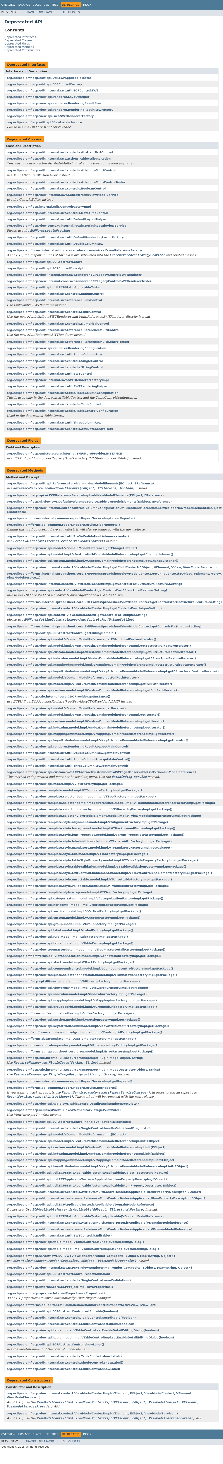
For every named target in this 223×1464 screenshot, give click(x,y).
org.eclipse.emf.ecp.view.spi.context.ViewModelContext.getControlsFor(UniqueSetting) (77, 615)
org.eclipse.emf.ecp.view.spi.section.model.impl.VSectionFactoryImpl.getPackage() (73, 1019)
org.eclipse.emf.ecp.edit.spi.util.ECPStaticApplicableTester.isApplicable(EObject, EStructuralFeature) (87, 1172)
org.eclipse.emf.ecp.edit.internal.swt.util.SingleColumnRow (54, 354)
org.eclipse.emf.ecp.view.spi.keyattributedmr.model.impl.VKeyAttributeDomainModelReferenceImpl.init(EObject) (97, 1166)
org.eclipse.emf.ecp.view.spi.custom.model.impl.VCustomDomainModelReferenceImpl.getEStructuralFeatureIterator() (101, 652)
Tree (54, 4)
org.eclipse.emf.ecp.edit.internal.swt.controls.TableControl (54, 404)
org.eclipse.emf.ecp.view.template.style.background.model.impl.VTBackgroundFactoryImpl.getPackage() (91, 828)
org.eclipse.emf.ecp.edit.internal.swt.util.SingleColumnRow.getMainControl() (68, 759)
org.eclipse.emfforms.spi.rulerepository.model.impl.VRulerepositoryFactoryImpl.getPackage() (82, 1045)
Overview (8, 4)
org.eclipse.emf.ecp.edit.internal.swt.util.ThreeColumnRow (54, 422)
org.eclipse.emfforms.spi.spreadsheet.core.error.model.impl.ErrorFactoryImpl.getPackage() (80, 1051)
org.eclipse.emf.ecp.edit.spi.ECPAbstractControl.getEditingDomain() (61, 633)
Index (87, 4)
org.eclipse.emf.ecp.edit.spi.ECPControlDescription (48, 268)
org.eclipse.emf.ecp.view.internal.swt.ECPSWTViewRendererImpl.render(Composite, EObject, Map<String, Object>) (99, 1267)
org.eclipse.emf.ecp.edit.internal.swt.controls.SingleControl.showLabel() (65, 1362)
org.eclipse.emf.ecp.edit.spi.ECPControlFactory (44, 84)
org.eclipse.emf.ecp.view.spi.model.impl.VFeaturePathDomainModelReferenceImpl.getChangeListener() (90, 554)
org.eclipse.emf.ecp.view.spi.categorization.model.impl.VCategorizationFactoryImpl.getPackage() (85, 898)
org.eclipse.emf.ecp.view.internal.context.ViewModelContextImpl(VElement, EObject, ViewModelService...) (92, 1413)
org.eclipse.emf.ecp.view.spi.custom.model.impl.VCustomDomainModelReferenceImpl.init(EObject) (86, 1147)
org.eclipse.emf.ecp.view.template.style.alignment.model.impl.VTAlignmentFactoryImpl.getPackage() (88, 822)
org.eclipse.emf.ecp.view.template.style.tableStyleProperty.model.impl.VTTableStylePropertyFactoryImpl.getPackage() (102, 860)
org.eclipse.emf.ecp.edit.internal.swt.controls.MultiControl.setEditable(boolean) (71, 1324)
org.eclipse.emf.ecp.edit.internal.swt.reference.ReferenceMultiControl (63, 330)
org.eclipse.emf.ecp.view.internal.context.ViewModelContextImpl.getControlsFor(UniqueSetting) (84, 608)
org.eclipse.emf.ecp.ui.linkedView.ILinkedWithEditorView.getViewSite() (64, 1110)
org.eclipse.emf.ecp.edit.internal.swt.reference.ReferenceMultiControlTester (68, 341)
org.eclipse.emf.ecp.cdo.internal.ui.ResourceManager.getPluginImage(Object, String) (75, 1057)
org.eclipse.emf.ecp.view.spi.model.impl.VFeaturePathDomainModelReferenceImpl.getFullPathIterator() (90, 683)
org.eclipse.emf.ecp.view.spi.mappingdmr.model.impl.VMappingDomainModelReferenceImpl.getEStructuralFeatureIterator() (106, 664)
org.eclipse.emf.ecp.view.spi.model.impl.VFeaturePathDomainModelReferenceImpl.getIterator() (83, 714)
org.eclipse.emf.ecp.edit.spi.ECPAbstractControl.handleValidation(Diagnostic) (69, 1121)
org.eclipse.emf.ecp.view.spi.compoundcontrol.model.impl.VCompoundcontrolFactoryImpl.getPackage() (90, 968)
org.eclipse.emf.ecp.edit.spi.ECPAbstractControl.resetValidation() (59, 1274)
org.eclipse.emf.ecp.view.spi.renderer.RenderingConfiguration (56, 348)
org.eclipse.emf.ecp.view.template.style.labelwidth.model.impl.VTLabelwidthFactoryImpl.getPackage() (89, 841)
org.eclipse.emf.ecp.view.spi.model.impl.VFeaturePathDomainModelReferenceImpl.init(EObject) (83, 1141)
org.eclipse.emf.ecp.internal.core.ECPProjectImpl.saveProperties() (60, 1286)
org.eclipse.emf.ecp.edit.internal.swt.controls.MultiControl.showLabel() (64, 1369)
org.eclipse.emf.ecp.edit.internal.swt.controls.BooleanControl (56, 188)
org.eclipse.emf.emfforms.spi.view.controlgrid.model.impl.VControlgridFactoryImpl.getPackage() (84, 1032)
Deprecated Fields (17, 43)
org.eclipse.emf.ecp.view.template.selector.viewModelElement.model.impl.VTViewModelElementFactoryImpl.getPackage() (104, 815)
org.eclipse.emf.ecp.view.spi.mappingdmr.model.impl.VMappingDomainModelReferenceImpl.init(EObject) (91, 1160)
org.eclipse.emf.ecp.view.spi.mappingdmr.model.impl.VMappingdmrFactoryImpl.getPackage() (82, 1000)
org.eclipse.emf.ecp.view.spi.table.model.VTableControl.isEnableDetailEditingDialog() (75, 1242)
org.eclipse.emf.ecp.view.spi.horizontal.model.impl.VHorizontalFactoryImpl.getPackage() (78, 904)
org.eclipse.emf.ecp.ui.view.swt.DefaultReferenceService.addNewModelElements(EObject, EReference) (89, 501)
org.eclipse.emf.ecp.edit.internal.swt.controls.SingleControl (55, 361)
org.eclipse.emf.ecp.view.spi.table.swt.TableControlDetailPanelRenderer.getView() (73, 1103)
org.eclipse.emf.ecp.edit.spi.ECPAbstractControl (45, 262)
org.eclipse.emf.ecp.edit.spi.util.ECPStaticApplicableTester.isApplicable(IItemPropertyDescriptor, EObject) (92, 1185)
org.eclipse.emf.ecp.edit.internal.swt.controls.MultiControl (54, 311)
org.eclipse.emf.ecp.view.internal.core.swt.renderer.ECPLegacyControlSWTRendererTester (79, 281)
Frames (31, 12)
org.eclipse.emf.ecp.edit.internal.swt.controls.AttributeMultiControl (61, 170)
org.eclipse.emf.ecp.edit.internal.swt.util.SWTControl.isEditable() (59, 1235)
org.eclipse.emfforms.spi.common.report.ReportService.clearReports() (63, 524)
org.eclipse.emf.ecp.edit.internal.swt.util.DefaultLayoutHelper (57, 219)
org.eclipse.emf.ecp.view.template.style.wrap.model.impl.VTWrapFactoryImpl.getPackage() (80, 892)
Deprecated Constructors (22, 50)
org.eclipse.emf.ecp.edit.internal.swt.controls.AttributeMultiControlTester (66, 182)
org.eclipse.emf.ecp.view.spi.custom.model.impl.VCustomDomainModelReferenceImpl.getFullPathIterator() (93, 690)
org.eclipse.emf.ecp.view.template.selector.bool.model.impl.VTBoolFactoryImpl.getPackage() (81, 796)
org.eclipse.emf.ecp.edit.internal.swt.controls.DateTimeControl (57, 213)
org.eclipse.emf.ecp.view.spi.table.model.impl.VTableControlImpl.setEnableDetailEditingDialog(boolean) (90, 1337)
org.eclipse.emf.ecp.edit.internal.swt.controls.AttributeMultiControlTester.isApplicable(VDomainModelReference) (97, 1222)
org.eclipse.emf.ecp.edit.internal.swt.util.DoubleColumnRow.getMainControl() (69, 752)
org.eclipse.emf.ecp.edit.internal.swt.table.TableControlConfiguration (62, 410)
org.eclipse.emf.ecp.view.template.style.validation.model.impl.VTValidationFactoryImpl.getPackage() (88, 885)
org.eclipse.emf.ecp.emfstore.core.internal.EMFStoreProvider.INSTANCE (64, 453)
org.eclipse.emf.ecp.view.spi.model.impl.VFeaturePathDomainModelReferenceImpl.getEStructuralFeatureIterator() (99, 645)
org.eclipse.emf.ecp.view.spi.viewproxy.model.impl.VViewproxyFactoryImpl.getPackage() (78, 987)
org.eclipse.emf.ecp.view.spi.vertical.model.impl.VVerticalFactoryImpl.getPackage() (74, 911)
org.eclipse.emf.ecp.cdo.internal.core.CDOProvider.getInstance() (58, 696)
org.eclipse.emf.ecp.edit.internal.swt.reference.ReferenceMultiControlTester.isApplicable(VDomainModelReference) (99, 1229)
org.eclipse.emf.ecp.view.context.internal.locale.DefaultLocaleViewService (66, 225)
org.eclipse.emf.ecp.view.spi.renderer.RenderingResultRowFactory (60, 109)
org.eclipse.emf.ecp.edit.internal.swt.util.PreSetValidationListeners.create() (68, 536)
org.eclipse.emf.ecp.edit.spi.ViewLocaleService (44, 122)
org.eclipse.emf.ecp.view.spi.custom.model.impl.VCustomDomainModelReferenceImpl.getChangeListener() (92, 560)
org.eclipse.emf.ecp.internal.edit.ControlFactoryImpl (49, 206)
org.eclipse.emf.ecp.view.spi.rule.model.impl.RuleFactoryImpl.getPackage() (67, 936)
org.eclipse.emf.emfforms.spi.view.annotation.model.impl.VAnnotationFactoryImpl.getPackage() (84, 956)
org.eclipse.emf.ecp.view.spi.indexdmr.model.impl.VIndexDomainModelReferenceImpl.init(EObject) (86, 1153)
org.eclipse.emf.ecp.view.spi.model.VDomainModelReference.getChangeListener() (73, 548)
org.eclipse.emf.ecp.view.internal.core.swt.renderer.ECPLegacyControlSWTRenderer (74, 274)
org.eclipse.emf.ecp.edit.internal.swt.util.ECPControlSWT (52, 90)
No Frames (47, 12)
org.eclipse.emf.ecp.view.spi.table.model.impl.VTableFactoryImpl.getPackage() (70, 943)
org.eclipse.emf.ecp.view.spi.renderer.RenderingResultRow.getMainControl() (68, 746)
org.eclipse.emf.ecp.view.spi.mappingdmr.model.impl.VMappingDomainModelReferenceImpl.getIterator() (91, 733)
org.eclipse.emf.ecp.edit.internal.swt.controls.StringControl (55, 367)
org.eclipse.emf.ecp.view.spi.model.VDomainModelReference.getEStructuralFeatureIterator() (81, 639)
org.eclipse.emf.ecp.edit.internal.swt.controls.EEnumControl (55, 293)
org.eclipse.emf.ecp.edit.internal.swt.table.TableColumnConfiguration (62, 392)
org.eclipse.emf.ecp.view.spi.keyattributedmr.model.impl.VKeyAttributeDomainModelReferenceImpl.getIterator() (97, 740)
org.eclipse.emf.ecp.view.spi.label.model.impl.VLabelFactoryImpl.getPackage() (70, 930)
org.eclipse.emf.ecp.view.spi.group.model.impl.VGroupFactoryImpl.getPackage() (71, 924)
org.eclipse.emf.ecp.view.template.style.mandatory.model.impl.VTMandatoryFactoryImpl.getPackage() (89, 847)
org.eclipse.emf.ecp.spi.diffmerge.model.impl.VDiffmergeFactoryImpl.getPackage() (73, 981)
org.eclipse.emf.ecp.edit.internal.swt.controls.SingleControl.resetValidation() (69, 1280)
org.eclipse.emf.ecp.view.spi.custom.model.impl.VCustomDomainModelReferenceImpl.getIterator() (86, 721)
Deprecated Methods (19, 46)
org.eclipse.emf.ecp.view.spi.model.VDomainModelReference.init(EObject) (66, 1134)
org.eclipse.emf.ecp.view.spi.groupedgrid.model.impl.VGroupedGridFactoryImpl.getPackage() (82, 1006)
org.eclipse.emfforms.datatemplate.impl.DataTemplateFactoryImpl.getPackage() (71, 1038)
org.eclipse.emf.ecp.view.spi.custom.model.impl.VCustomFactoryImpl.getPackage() (74, 917)
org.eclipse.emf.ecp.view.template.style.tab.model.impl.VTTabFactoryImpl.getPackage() (77, 854)
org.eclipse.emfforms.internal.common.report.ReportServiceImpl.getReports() (69, 1081)
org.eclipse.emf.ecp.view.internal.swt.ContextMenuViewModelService (62, 194)
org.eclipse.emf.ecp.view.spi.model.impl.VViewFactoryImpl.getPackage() (65, 783)
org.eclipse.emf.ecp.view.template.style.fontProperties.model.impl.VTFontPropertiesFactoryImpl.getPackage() (95, 834)
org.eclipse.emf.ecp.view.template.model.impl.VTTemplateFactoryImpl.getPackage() (74, 790)
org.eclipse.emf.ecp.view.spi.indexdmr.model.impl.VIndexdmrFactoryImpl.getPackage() (77, 994)
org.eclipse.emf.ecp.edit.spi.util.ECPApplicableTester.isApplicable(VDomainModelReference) (80, 1204)
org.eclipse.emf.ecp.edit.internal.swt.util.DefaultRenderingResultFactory (65, 237)
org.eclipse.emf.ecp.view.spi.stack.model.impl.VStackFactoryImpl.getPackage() (70, 962)
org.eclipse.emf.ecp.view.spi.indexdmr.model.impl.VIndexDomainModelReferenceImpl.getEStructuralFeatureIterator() (101, 658)
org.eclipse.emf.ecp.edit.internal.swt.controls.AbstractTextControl (60, 152)
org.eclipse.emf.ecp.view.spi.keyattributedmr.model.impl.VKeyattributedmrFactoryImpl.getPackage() (88, 1026)
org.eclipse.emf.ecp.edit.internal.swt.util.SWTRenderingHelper (57, 386)
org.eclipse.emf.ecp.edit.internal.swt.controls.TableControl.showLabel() (64, 1356)
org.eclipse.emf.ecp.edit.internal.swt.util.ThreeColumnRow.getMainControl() (68, 765)
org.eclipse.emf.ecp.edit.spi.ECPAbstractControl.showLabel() (55, 1344)
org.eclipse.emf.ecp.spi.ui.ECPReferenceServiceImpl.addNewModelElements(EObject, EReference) (85, 495)
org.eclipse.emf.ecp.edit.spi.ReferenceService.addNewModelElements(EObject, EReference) (80, 483)
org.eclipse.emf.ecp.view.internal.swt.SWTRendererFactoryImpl (58, 380)
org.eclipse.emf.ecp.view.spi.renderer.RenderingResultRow (54, 103)
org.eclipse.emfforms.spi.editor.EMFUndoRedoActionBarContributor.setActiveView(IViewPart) (81, 1305)
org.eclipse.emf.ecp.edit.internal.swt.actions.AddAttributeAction (59, 158)
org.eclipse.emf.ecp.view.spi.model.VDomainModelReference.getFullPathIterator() (73, 677)
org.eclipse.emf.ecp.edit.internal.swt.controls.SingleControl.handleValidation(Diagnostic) (78, 1128)
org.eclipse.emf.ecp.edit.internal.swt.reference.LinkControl (54, 300)
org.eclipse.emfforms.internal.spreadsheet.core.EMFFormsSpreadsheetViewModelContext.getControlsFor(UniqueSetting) (104, 626)
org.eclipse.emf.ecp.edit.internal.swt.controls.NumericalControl (58, 323)
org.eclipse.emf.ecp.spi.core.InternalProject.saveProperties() (56, 1293)
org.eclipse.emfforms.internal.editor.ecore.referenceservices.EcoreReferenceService (74, 250)
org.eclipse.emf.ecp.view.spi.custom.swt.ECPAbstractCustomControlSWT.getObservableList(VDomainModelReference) (101, 772)
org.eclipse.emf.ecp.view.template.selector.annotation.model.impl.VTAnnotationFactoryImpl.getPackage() (92, 975)
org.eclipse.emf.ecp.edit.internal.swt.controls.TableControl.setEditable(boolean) (71, 1317)
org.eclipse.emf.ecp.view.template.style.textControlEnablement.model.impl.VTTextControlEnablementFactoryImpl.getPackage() (109, 873)
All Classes (71, 12)
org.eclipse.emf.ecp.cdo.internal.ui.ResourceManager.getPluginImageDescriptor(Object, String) (83, 1069)
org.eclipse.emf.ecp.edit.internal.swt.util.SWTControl (49, 373)
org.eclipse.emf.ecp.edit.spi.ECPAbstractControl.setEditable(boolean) (62, 1311)
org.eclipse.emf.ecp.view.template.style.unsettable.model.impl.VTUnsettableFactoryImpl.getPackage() (89, 879)
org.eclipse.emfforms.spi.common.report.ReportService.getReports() (62, 1087)
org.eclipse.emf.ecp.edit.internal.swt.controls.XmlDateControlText (60, 429)
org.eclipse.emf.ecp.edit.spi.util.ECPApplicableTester (49, 77)
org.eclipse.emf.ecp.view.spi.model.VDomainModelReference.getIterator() (66, 708)
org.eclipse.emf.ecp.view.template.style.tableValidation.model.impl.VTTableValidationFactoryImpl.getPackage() (96, 866)
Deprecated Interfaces (20, 37)
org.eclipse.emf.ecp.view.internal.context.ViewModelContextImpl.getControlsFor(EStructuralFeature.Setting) (94, 584)
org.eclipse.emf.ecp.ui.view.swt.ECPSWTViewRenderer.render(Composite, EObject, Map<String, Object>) (91, 1255)
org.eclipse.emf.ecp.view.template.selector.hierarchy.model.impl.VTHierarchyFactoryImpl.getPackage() (89, 809)
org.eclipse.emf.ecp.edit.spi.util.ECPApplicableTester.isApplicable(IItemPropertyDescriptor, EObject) (87, 1179)
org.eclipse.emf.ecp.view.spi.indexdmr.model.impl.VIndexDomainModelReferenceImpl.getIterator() (86, 727)
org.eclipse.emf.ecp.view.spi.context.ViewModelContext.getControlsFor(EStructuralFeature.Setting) (87, 590)
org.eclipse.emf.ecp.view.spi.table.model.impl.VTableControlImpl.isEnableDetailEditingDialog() (83, 1248)
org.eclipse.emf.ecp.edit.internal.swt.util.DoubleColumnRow (55, 243)
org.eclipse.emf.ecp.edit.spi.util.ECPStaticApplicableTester (54, 287)
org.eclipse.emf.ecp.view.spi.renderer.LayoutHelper (48, 96)
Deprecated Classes (18, 40)
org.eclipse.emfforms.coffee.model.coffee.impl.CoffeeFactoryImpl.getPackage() (70, 1013)
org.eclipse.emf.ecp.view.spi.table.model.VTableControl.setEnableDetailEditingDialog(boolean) (83, 1330)
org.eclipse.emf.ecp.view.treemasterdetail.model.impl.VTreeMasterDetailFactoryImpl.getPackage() (86, 949)
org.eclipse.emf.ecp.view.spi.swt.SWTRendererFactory (50, 116)
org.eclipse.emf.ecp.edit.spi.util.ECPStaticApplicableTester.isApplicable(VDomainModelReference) (85, 1216)
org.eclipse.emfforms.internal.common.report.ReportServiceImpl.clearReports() (71, 518)
